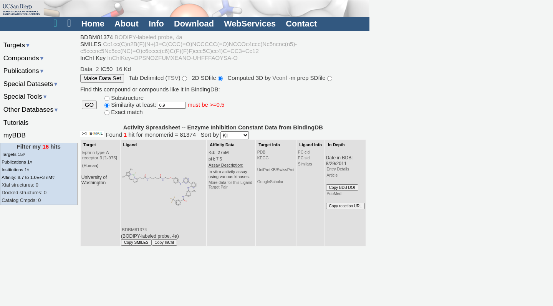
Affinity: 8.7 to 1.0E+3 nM (28, 177)
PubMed (334, 194)
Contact (301, 23)
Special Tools (25, 96)
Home (92, 23)
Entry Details (338, 169)
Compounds (24, 58)
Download (194, 23)
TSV (173, 77)
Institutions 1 (15, 169)
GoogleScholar (270, 182)
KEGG (263, 158)
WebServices (250, 23)
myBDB (14, 135)
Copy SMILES (136, 242)
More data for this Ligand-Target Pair (231, 184)
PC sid (304, 158)
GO (89, 105)
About (126, 23)
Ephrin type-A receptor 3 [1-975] (99, 155)
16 (119, 69)
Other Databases (31, 109)
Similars (305, 164)
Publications (24, 70)
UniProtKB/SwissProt (276, 170)
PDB (261, 152)
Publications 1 (17, 161)
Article (332, 175)
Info (156, 23)
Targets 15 (13, 154)
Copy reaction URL (345, 206)
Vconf (280, 77)
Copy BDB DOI (342, 187)
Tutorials (16, 122)
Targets (17, 45)
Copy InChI (164, 242)
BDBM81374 (134, 229)
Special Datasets (31, 84)
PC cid (304, 152)
